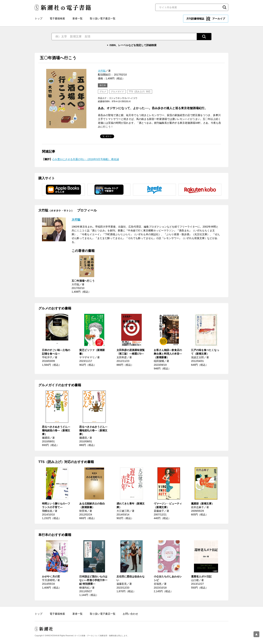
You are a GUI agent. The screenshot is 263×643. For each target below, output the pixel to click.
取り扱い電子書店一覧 (102, 18)
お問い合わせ (130, 613)
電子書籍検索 (57, 18)
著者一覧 (77, 18)
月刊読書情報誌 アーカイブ (205, 18)
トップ (38, 18)
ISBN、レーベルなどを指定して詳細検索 (133, 45)
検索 (224, 7)
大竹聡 (102, 70)
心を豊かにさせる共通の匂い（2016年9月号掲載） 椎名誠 (85, 159)
